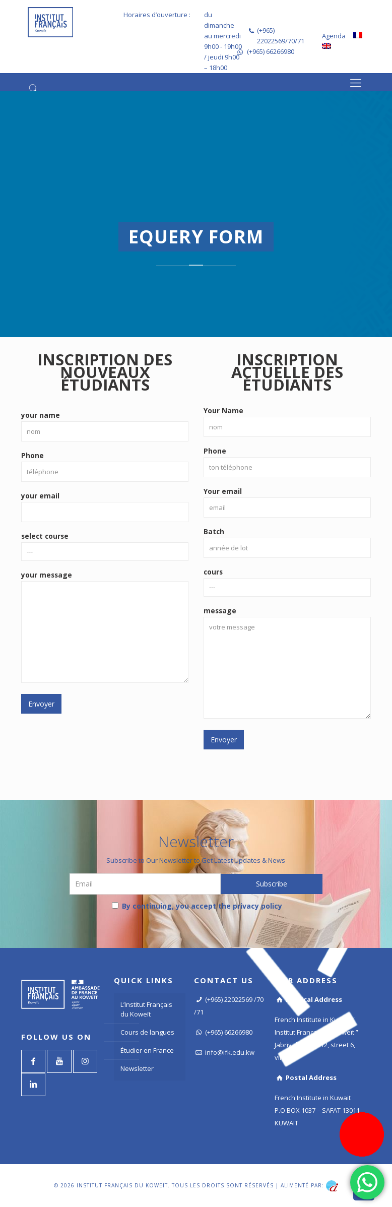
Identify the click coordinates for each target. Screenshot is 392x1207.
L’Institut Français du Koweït (146, 1009)
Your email (287, 502)
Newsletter (137, 1068)
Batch (287, 542)
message (287, 662)
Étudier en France (147, 1050)
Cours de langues (147, 1032)
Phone (104, 466)
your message (104, 626)
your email (104, 506)
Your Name (287, 421)
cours (287, 582)
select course (104, 546)
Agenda (334, 35)
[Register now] (362, 1134)
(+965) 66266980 (270, 51)
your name (104, 425)
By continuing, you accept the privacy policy (197, 906)
